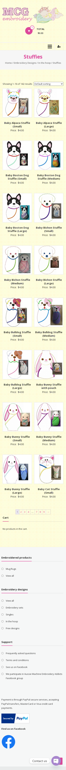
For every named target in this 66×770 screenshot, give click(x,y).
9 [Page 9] (44, 511)
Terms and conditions (17, 660)
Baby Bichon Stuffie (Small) (49, 229)
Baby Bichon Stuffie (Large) (49, 281)
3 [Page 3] (24, 511)
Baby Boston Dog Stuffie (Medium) (48, 176)
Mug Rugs (11, 568)
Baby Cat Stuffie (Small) (49, 490)
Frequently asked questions (21, 653)
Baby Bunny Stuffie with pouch (48, 386)
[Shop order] (48, 84)
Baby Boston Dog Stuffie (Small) (17, 176)
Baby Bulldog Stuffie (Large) (17, 386)
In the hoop (44, 62)
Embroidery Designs (25, 62)
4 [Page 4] (28, 511)
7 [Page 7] (36, 511)
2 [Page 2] (21, 511)
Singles (10, 614)
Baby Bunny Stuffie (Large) (17, 490)
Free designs (13, 628)
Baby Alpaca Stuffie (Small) (17, 124)
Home (8, 62)
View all (10, 575)
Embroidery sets (14, 607)
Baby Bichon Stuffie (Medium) (17, 281)
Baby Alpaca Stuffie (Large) (49, 124)
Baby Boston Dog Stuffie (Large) (17, 229)
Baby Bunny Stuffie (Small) (17, 438)
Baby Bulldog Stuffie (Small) (17, 333)
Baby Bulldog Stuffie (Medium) (48, 333)
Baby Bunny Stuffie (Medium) (48, 438)
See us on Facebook (16, 667)
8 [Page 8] (40, 511)
